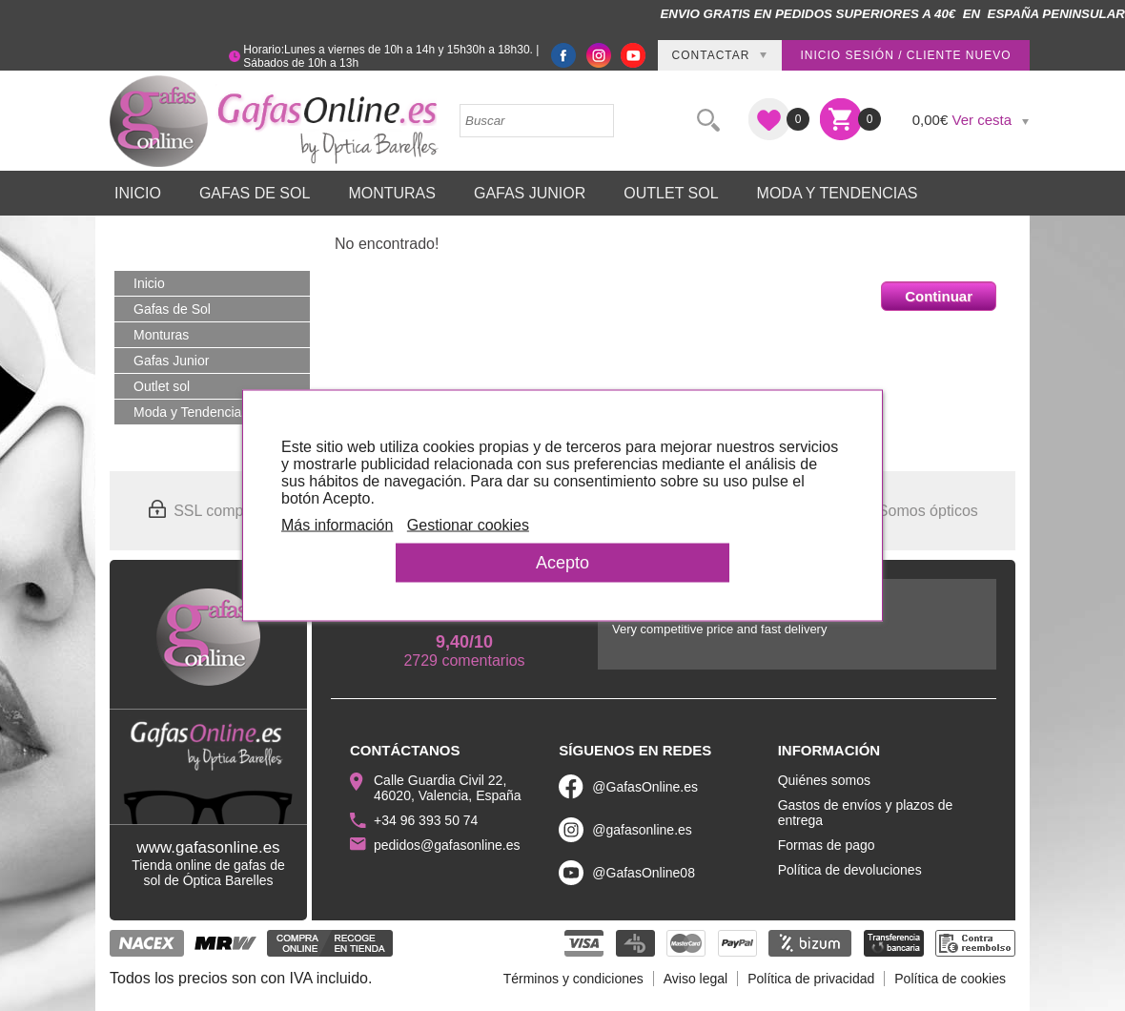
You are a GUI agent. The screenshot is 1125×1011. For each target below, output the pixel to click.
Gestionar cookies (468, 525)
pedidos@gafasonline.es (447, 845)
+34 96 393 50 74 (426, 820)
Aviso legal (695, 978)
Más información (337, 525)
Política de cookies (950, 978)
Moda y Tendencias (837, 193)
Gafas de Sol (254, 193)
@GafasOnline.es (645, 786)
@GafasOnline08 (643, 872)
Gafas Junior (529, 193)
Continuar (938, 296)
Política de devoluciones (850, 869)
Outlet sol (671, 193)
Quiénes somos (824, 780)
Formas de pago (826, 845)
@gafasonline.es (642, 829)
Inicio (137, 193)
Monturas (392, 193)
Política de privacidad (810, 978)
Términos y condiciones (573, 978)
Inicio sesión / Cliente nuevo (905, 55)
